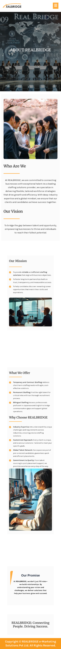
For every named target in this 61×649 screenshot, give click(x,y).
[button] (56, 5)
